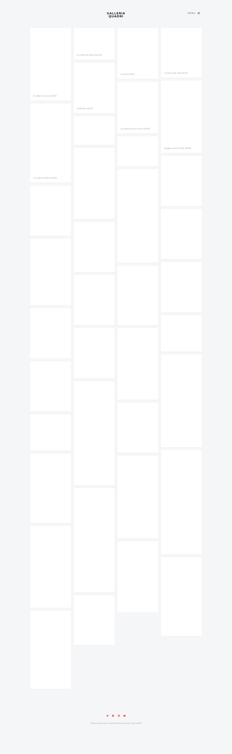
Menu (194, 13)
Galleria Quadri (116, 15)
